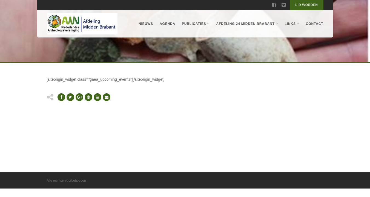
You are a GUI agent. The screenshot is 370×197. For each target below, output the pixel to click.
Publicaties (196, 24)
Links (292, 24)
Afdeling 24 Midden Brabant (247, 24)
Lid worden (306, 5)
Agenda (167, 24)
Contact (314, 24)
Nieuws (146, 24)
